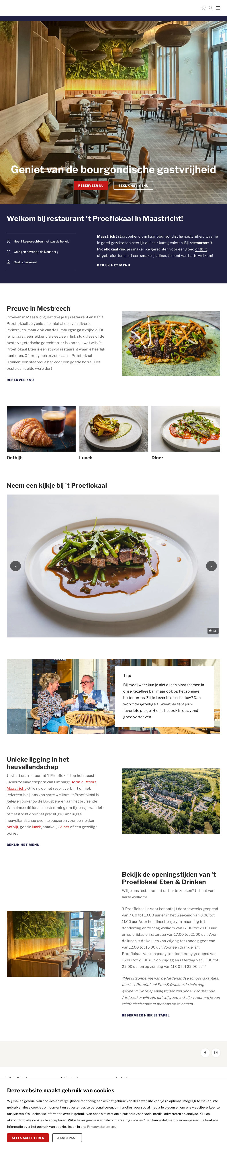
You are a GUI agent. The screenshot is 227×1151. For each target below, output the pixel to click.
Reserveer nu (91, 185)
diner (162, 256)
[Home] (203, 8)
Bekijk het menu (133, 185)
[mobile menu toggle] (218, 8)
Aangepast (67, 1138)
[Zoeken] (210, 8)
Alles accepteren (28, 1138)
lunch (123, 256)
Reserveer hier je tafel (146, 1016)
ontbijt (201, 249)
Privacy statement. (101, 1126)
